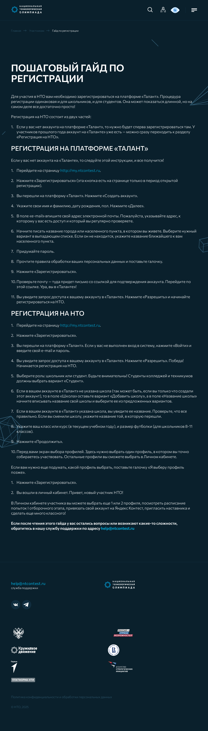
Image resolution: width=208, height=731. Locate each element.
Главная (16, 30)
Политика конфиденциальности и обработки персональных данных (61, 697)
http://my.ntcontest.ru (80, 170)
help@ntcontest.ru (29, 585)
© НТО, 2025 (19, 707)
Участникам (36, 30)
